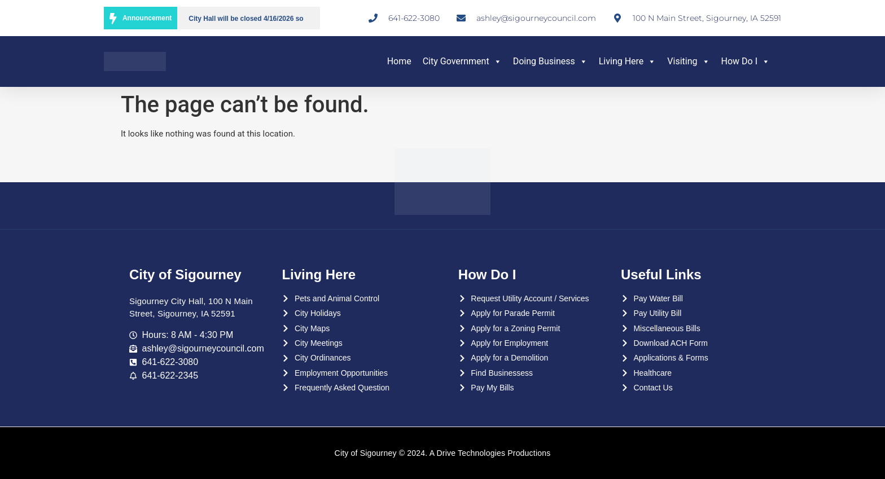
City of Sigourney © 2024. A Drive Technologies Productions (443, 453)
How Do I (745, 61)
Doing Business (550, 61)
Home (399, 61)
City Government (462, 61)
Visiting (688, 61)
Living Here (627, 61)
